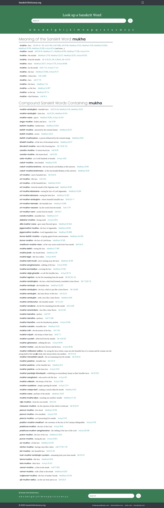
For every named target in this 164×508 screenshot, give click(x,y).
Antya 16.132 (82, 55)
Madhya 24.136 (76, 236)
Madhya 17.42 (70, 398)
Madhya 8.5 (58, 365)
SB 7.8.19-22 (62, 146)
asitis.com (128, 505)
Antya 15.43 (47, 463)
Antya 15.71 (54, 72)
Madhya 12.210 (63, 195)
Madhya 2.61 (65, 109)
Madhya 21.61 (51, 162)
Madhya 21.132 (47, 443)
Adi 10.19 (54, 150)
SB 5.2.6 (53, 402)
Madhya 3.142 (75, 45)
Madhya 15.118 (51, 410)
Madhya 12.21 (53, 326)
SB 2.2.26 (70, 306)
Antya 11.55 (91, 422)
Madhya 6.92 (77, 138)
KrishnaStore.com (117, 505)
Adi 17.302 (55, 467)
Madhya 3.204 (56, 434)
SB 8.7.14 (43, 67)
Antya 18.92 (68, 347)
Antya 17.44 (53, 67)
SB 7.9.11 (57, 330)
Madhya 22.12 (47, 134)
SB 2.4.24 (59, 302)
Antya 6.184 (53, 220)
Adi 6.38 (65, 45)
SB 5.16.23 (76, 357)
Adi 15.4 (43, 96)
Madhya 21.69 (83, 166)
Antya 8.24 (50, 48)
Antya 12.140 (58, 117)
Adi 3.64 (42, 179)
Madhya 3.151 (87, 45)
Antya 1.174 (63, 385)
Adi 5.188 (57, 45)
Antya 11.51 (62, 418)
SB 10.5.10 (95, 373)
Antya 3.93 (61, 158)
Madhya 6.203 (61, 471)
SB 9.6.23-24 (70, 277)
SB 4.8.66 (74, 289)
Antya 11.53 (54, 369)
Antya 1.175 (51, 63)
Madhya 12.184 (52, 125)
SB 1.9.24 (63, 293)
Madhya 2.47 (52, 216)
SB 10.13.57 (74, 406)
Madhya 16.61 (47, 459)
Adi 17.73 (37, 80)
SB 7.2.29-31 (86, 281)
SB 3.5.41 (51, 361)
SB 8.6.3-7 (69, 199)
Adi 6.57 (58, 211)
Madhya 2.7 (48, 51)
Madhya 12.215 (57, 285)
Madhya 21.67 (40, 63)
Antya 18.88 (62, 63)
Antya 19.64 (51, 256)
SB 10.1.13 (81, 455)
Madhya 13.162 (65, 228)
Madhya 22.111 (70, 55)
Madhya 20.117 (66, 130)
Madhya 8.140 (61, 113)
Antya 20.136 (83, 430)
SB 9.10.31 (38, 51)
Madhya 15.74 (43, 92)
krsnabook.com (139, 505)
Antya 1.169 (58, 381)
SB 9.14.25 (50, 451)
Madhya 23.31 (77, 109)
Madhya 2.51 (52, 252)
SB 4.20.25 (61, 338)
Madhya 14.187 (44, 88)
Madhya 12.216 (75, 191)
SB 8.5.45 (55, 109)
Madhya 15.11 (70, 389)
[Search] (78, 21)
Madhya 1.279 (44, 55)
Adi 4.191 (52, 121)
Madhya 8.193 (60, 51)
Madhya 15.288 (65, 232)
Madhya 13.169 (42, 72)
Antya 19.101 (58, 342)
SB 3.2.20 (62, 310)
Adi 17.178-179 (61, 447)
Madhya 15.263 (100, 45)
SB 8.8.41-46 (38, 45)
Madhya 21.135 (25, 48)
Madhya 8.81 (66, 297)
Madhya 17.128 (73, 51)
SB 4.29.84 (56, 59)
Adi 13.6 (47, 314)
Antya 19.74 (66, 273)
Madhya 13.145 (65, 475)
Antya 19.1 (63, 377)
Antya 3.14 (84, 51)
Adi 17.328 (49, 318)
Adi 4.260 (42, 76)
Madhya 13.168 (60, 203)
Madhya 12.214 (54, 183)
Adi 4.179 (67, 207)
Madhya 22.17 (66, 142)
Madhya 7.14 (42, 84)
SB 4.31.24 (66, 59)
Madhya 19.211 (66, 187)
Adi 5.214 (50, 113)
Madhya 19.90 (46, 117)
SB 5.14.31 (72, 354)
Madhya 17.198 (53, 248)
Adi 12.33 (53, 154)
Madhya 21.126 (59, 240)
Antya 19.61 (58, 426)
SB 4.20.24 (46, 59)
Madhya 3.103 (58, 393)
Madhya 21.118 (67, 261)
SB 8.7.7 (57, 334)
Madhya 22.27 (57, 55)
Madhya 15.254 (65, 224)
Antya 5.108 (65, 322)
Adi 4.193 (48, 45)
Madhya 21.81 (83, 170)
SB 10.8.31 (52, 175)
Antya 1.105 (52, 414)
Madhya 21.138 (38, 48)
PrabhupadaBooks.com (100, 505)
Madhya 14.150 (59, 269)
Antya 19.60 (62, 265)
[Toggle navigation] (142, 2)
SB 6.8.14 (62, 479)
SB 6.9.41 (79, 244)
